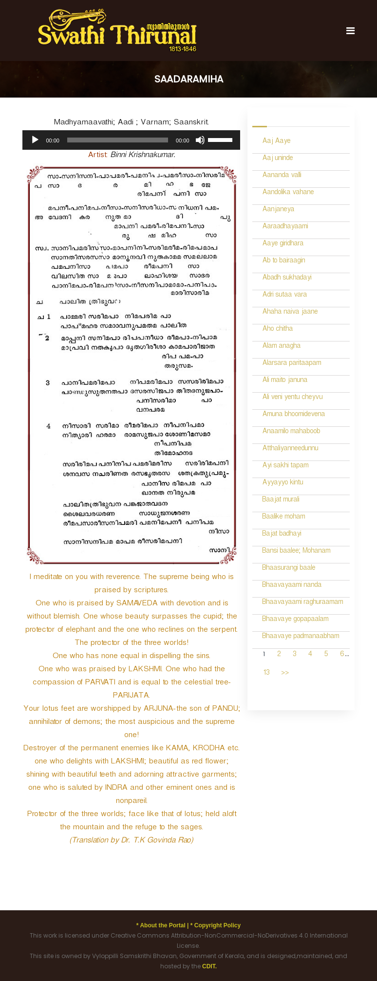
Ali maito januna (284, 381)
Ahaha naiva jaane (290, 313)
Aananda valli (281, 176)
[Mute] (200, 140)
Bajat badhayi (281, 535)
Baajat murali (280, 500)
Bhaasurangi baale (288, 569)
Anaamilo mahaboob (291, 432)
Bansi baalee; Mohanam (296, 552)
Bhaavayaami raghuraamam (302, 603)
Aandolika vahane (288, 193)
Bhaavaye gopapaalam (295, 620)
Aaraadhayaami (285, 227)
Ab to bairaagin (283, 261)
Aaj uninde (277, 159)
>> (285, 674)
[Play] (35, 140)
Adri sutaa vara (284, 295)
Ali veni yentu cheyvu (292, 398)
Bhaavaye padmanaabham (300, 637)
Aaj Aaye (276, 142)
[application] (131, 140)
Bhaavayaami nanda (291, 586)
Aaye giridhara (282, 244)
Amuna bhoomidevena (293, 415)
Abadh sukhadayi (286, 278)
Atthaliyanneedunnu (290, 449)
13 (266, 674)
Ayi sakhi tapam (285, 466)
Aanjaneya (278, 210)
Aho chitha (277, 330)
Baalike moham (283, 517)
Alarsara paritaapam (291, 364)
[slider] (117, 140)
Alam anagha (281, 347)
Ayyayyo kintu (282, 483)
